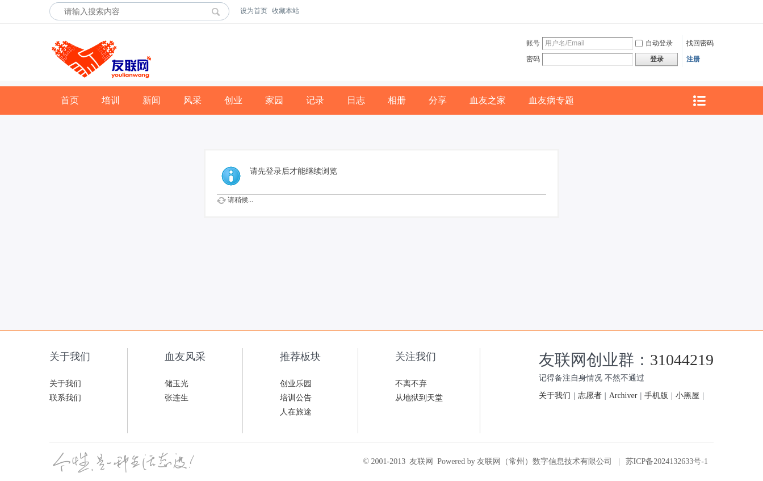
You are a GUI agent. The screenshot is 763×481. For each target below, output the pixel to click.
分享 (438, 100)
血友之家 (487, 100)
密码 (533, 59)
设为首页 (253, 11)
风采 (192, 100)
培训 (111, 100)
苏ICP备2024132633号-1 (667, 461)
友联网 (421, 461)
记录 (315, 100)
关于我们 (65, 383)
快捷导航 (699, 100)
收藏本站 (285, 11)
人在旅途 (296, 412)
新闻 (151, 100)
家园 (274, 100)
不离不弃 (411, 383)
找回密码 (700, 43)
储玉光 (176, 383)
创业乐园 (296, 383)
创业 (233, 100)
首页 (70, 100)
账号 (533, 43)
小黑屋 (687, 395)
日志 (356, 100)
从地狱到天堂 (419, 398)
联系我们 (65, 398)
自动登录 (654, 43)
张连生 (176, 398)
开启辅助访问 (711, 11)
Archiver (623, 395)
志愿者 (590, 395)
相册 (397, 100)
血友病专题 (551, 100)
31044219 (682, 360)
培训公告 (296, 398)
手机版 (656, 395)
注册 (693, 59)
